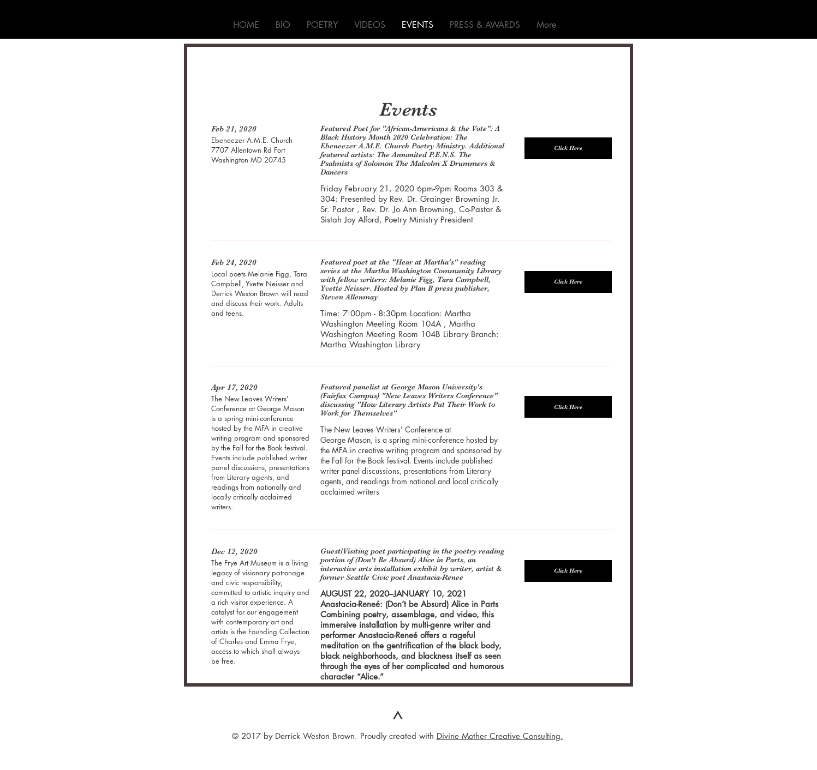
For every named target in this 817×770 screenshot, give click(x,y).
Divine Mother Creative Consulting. (500, 736)
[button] (568, 148)
